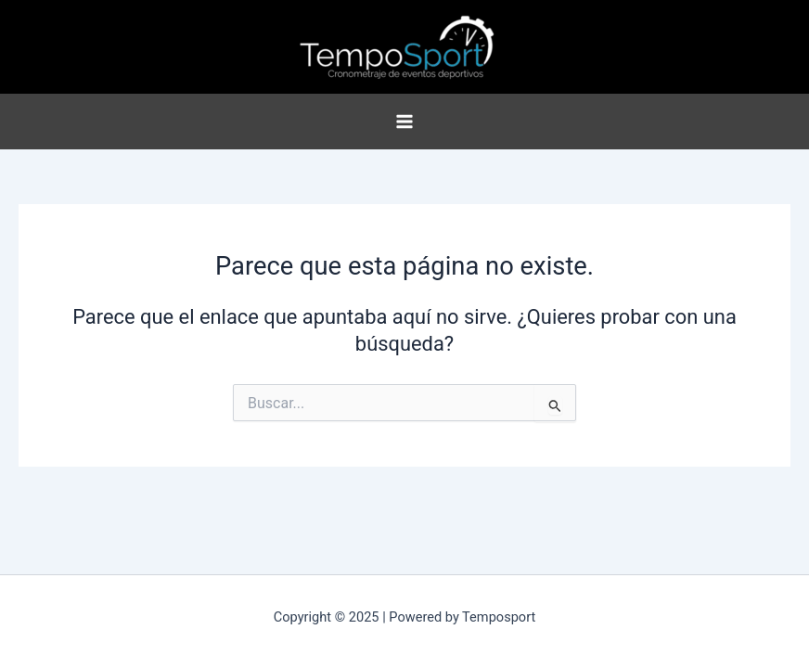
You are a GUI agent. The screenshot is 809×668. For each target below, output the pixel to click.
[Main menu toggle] (404, 121)
